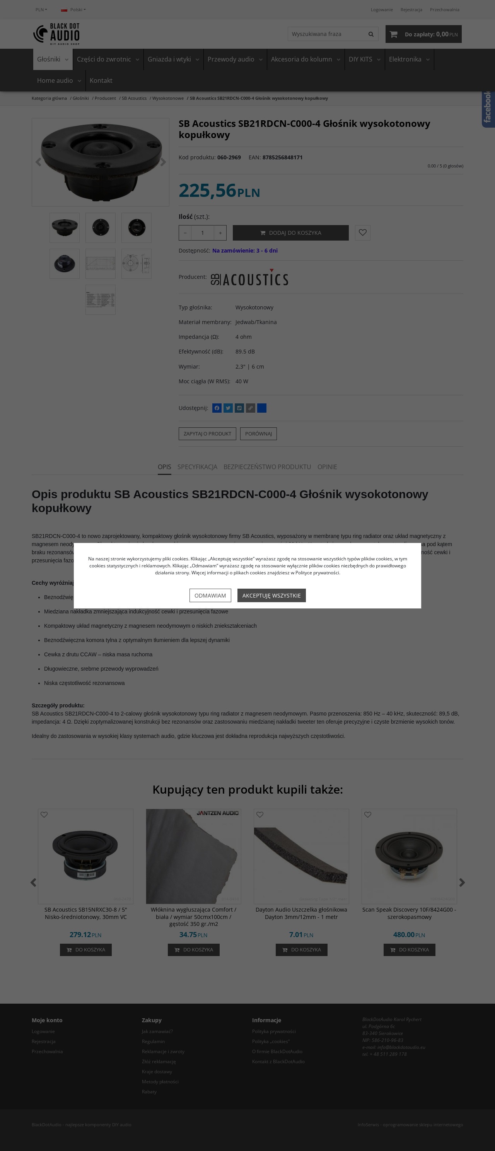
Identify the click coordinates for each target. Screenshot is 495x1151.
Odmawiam (210, 595)
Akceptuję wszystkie (271, 595)
